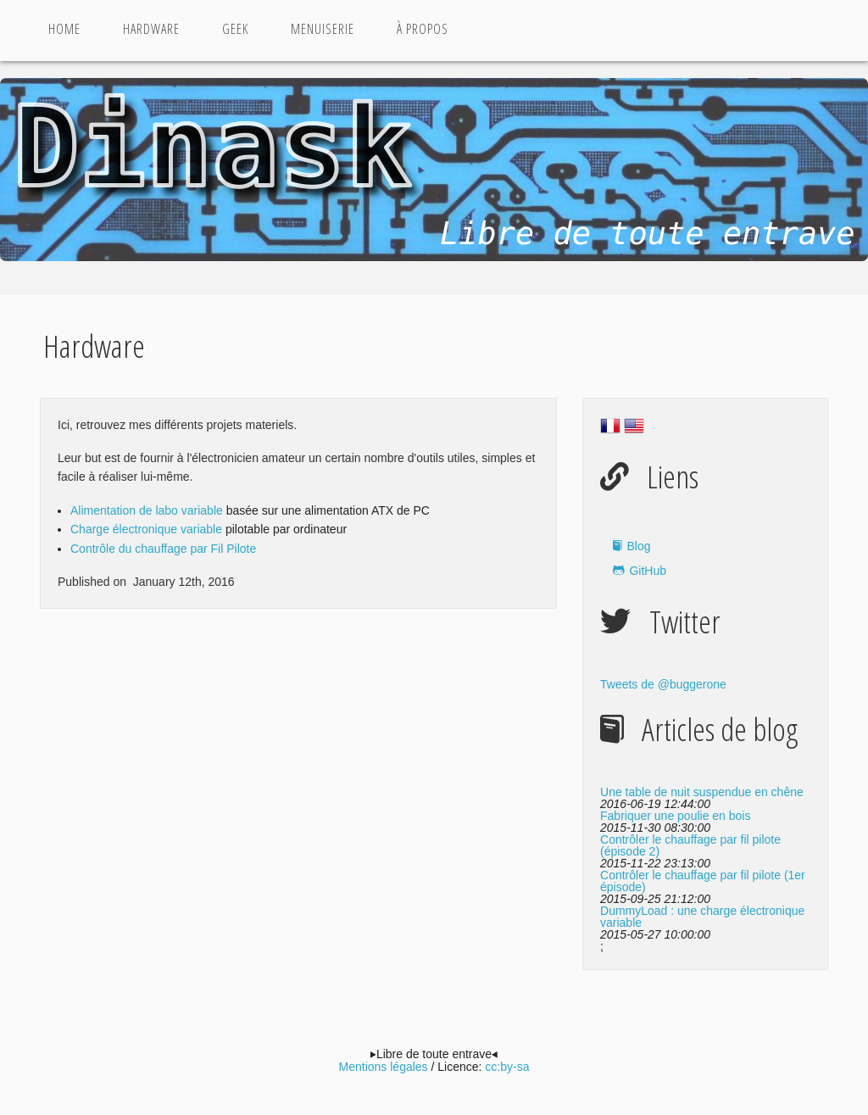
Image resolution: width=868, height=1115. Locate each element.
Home (64, 29)
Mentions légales (383, 1066)
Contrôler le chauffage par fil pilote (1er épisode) (702, 881)
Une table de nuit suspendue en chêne (702, 792)
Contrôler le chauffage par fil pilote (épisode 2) (690, 845)
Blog (638, 546)
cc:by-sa (507, 1066)
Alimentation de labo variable (146, 510)
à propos (422, 29)
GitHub (647, 570)
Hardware (151, 29)
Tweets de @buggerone (663, 684)
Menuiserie (322, 29)
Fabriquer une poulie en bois (675, 815)
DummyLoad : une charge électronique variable (702, 916)
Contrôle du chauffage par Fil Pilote (163, 548)
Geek (235, 29)
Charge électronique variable (146, 529)
